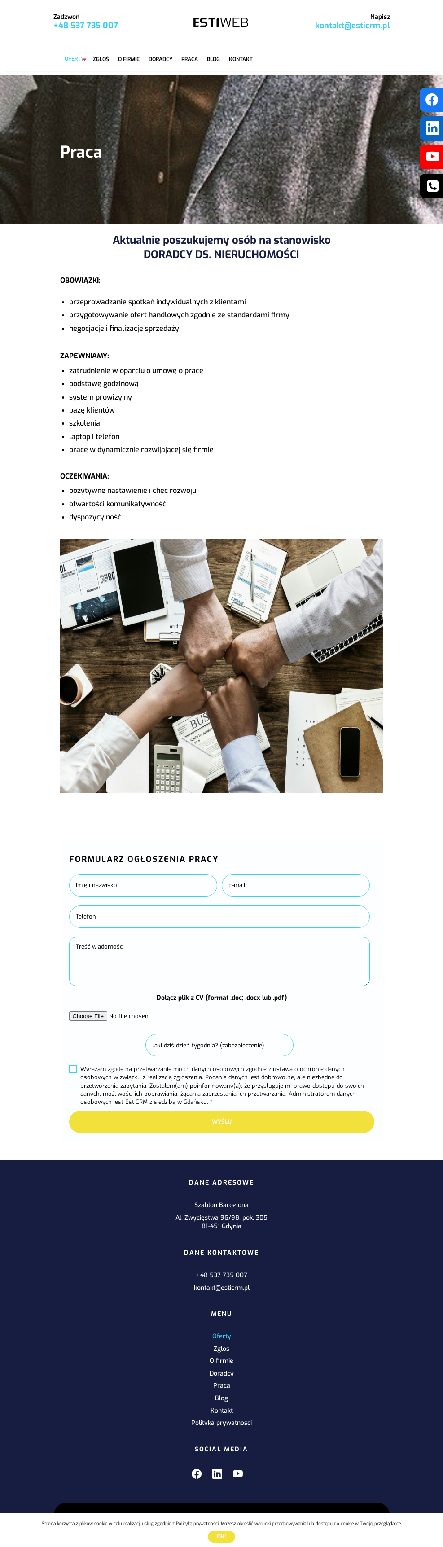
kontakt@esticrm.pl (352, 25)
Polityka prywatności (221, 1423)
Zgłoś (101, 59)
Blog (213, 59)
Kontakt (241, 59)
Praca (189, 59)
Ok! (221, 1536)
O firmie (129, 59)
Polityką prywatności (197, 1523)
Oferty (74, 58)
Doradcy (160, 59)
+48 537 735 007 (85, 25)
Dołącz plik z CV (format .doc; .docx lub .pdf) (222, 997)
